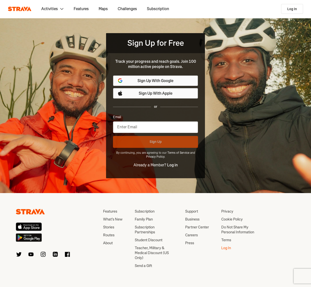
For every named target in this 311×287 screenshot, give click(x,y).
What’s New (112, 219)
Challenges (127, 8)
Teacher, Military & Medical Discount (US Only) (152, 252)
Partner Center (197, 227)
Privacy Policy (155, 157)
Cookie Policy (232, 219)
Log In (292, 9)
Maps (103, 8)
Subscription (158, 8)
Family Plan (144, 219)
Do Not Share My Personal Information (237, 230)
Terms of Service (178, 153)
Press (189, 243)
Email (117, 117)
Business (192, 219)
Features (81, 8)
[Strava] (19, 9)
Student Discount (148, 240)
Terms (226, 240)
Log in (172, 165)
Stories (108, 227)
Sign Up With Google (145, 81)
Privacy (227, 211)
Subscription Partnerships (145, 230)
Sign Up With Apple (145, 93)
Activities (52, 8)
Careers (191, 235)
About (108, 243)
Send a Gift (143, 265)
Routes (108, 235)
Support (191, 211)
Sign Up (156, 141)
